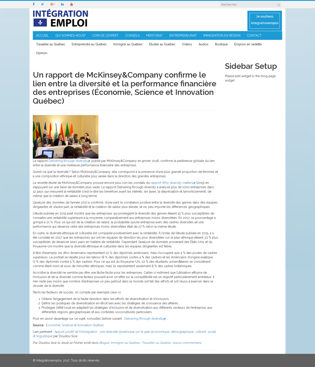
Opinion (41, 53)
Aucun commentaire (187, 342)
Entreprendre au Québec (89, 44)
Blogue (104, 342)
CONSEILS (132, 35)
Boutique (221, 44)
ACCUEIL (42, 35)
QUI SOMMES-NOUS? (70, 35)
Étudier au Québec (162, 44)
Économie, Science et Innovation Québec (75, 325)
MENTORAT (154, 35)
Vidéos (187, 44)
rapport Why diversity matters (173, 182)
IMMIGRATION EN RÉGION (221, 35)
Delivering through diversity (69, 161)
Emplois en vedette (248, 44)
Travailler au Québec (50, 44)
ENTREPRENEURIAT (183, 35)
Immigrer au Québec (128, 44)
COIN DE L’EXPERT (105, 35)
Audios (203, 44)
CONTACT (254, 35)
